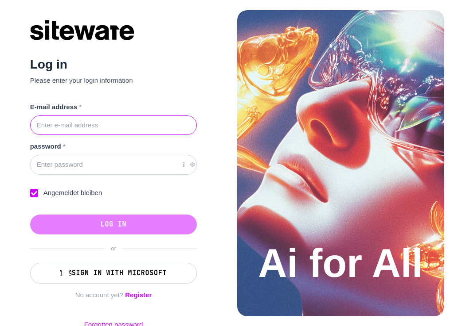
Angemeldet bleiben (72, 192)
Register (138, 295)
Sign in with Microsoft (113, 272)
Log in (114, 224)
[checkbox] (34, 193)
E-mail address (56, 107)
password (48, 146)
